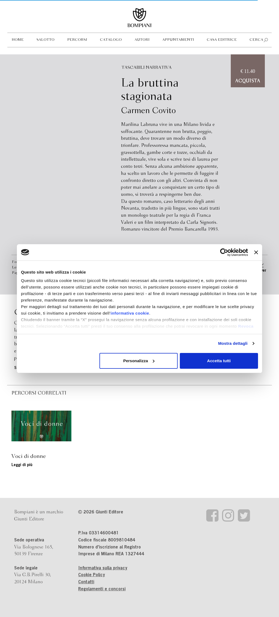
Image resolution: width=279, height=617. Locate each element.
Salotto (45, 40)
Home (18, 40)
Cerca (256, 40)
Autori (142, 40)
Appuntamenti (178, 40)
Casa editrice (222, 40)
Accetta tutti (219, 360)
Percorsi (77, 40)
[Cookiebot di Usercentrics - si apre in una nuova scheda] (224, 252)
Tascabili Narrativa (147, 68)
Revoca (245, 326)
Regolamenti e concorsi (102, 589)
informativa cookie (130, 313)
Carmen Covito (148, 111)
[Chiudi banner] (256, 252)
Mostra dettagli (232, 343)
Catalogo (111, 40)
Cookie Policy (91, 575)
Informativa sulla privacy (102, 568)
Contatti (86, 582)
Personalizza (138, 360)
